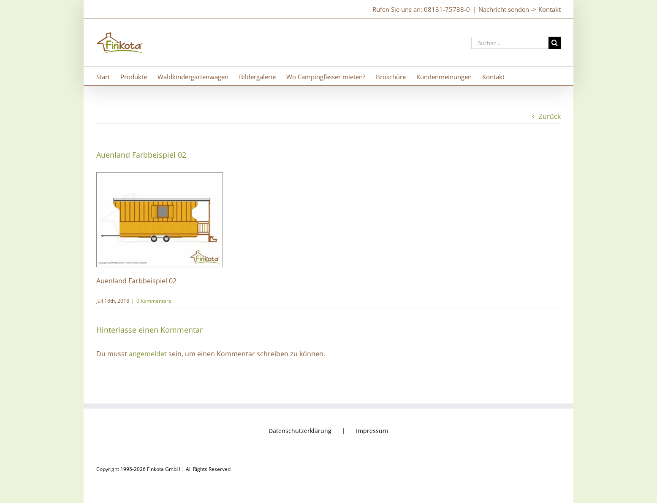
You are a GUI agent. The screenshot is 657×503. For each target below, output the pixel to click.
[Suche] (554, 43)
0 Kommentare (153, 300)
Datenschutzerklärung (300, 431)
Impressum (372, 431)
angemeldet (148, 353)
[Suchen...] (509, 43)
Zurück (550, 116)
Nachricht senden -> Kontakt (519, 9)
